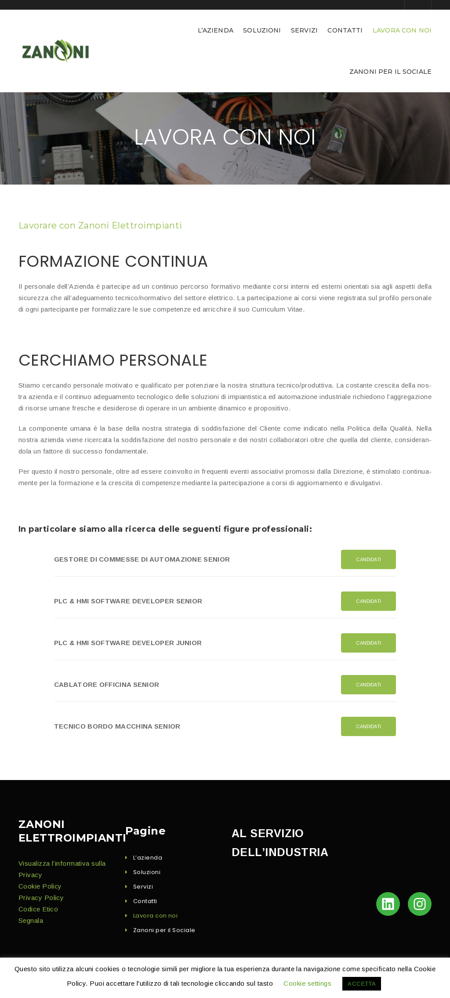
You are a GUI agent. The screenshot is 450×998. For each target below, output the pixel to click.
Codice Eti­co (38, 909)
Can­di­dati (368, 559)
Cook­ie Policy (40, 886)
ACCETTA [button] (362, 983)
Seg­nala (30, 920)
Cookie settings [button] (307, 983)
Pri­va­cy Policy (41, 897)
